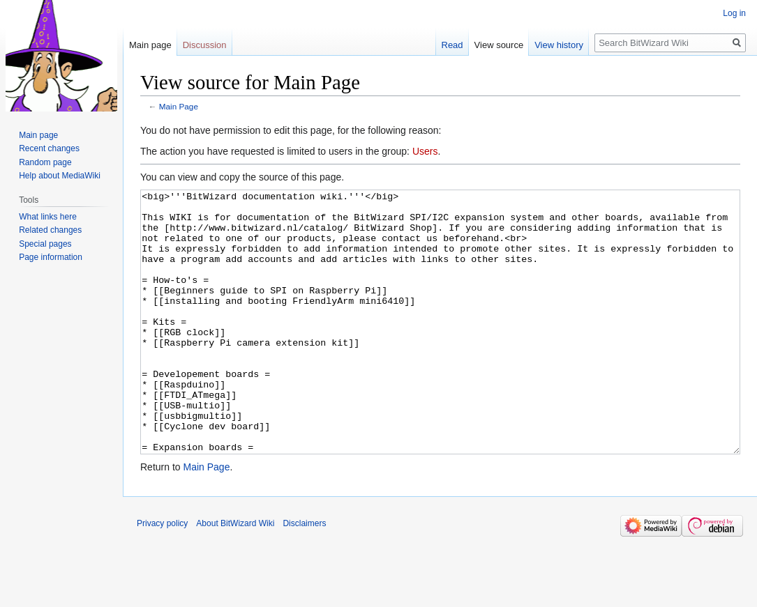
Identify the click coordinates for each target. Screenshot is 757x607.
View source (499, 45)
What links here (48, 217)
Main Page (178, 106)
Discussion (205, 45)
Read (452, 45)
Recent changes (49, 148)
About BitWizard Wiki (235, 576)
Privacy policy (162, 576)
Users (425, 151)
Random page (45, 162)
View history (558, 45)
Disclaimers (304, 576)
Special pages (45, 244)
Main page (150, 45)
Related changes (50, 230)
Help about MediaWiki (59, 175)
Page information (50, 257)
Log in (734, 13)
